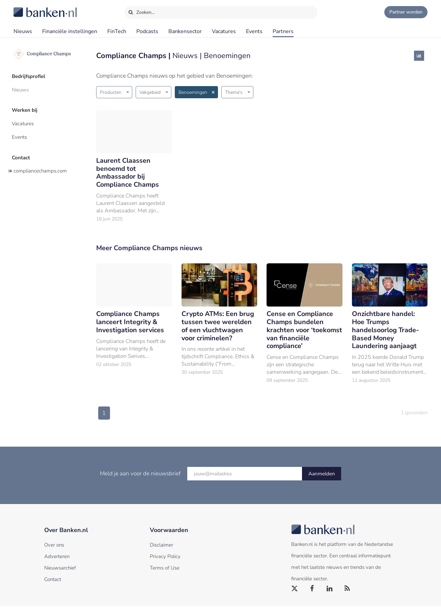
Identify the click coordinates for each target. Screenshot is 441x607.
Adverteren (57, 557)
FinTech (116, 31)
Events (254, 31)
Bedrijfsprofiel (30, 76)
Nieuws (22, 31)
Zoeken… (141, 11)
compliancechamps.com (40, 166)
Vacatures (224, 31)
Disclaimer (161, 546)
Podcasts (147, 31)
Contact (22, 153)
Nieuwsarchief (60, 568)
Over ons (54, 546)
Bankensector (185, 31)
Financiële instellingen (69, 31)
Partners (283, 31)
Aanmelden (321, 474)
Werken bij (26, 108)
